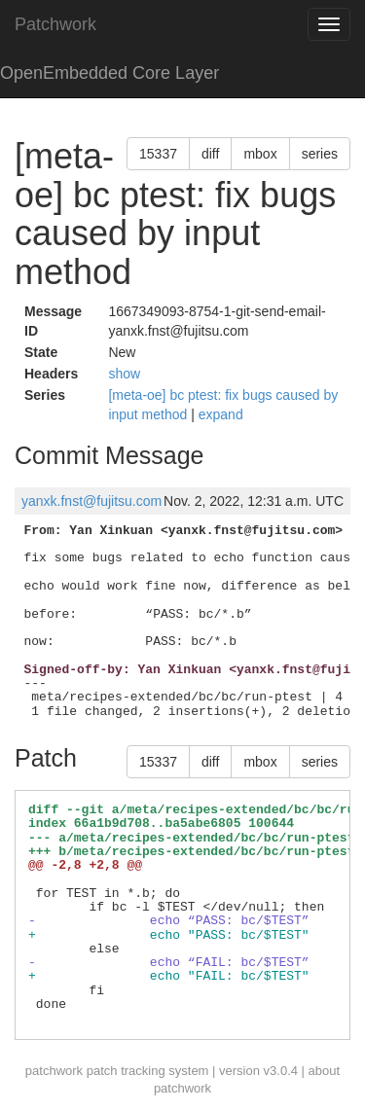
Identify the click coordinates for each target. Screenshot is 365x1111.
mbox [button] (259, 153)
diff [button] (210, 153)
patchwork (54, 1070)
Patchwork (55, 24)
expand (221, 414)
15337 (158, 153)
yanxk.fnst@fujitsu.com (91, 501)
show (124, 373)
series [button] (320, 153)
